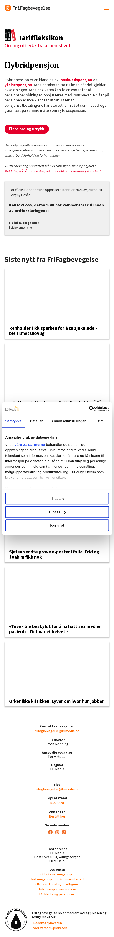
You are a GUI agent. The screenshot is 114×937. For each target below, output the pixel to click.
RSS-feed (57, 802)
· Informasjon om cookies (57, 889)
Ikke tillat (57, 525)
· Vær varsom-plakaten (49, 928)
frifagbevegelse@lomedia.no (57, 731)
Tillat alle (57, 499)
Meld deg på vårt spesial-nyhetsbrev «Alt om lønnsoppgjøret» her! (53, 171)
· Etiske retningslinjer (57, 874)
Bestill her (57, 816)
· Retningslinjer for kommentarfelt (57, 879)
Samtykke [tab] (13, 421)
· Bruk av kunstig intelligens (57, 884)
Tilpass (57, 512)
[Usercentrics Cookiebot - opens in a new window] (89, 409)
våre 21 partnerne (30, 444)
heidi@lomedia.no (20, 228)
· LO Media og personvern (57, 894)
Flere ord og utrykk (26, 129)
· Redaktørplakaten (47, 923)
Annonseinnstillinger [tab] (68, 421)
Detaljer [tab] (36, 421)
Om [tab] (101, 421)
